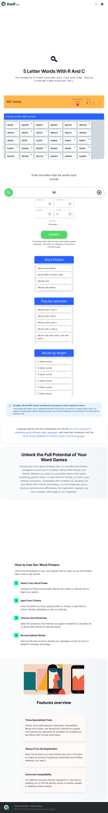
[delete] (99, 192)
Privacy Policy (36, 806)
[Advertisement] (54, 27)
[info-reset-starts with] (50, 204)
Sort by (88, 99)
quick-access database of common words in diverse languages (54, 436)
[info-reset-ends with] (70, 204)
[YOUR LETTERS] (54, 192)
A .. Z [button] (92, 102)
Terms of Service (21, 806)
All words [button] (53, 224)
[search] (9, 192)
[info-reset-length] (70, 214)
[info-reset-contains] (50, 214)
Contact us (53, 809)
